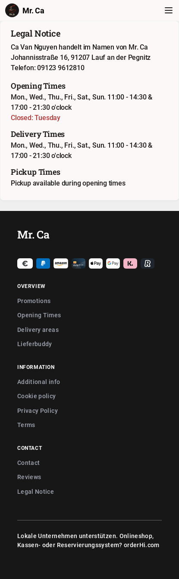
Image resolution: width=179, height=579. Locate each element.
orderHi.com (142, 545)
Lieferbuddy (34, 344)
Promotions (34, 301)
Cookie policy (36, 396)
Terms (26, 425)
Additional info (38, 382)
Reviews (29, 477)
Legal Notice (35, 491)
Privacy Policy (37, 410)
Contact (28, 462)
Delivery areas (38, 329)
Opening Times (39, 315)
